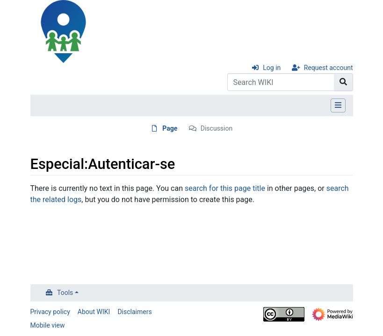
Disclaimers (134, 311)
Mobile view (47, 325)
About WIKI (94, 311)
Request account (328, 67)
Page (169, 128)
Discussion (216, 128)
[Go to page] (343, 82)
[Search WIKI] (280, 82)
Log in (272, 67)
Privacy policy (50, 311)
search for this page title (225, 188)
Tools (65, 292)
